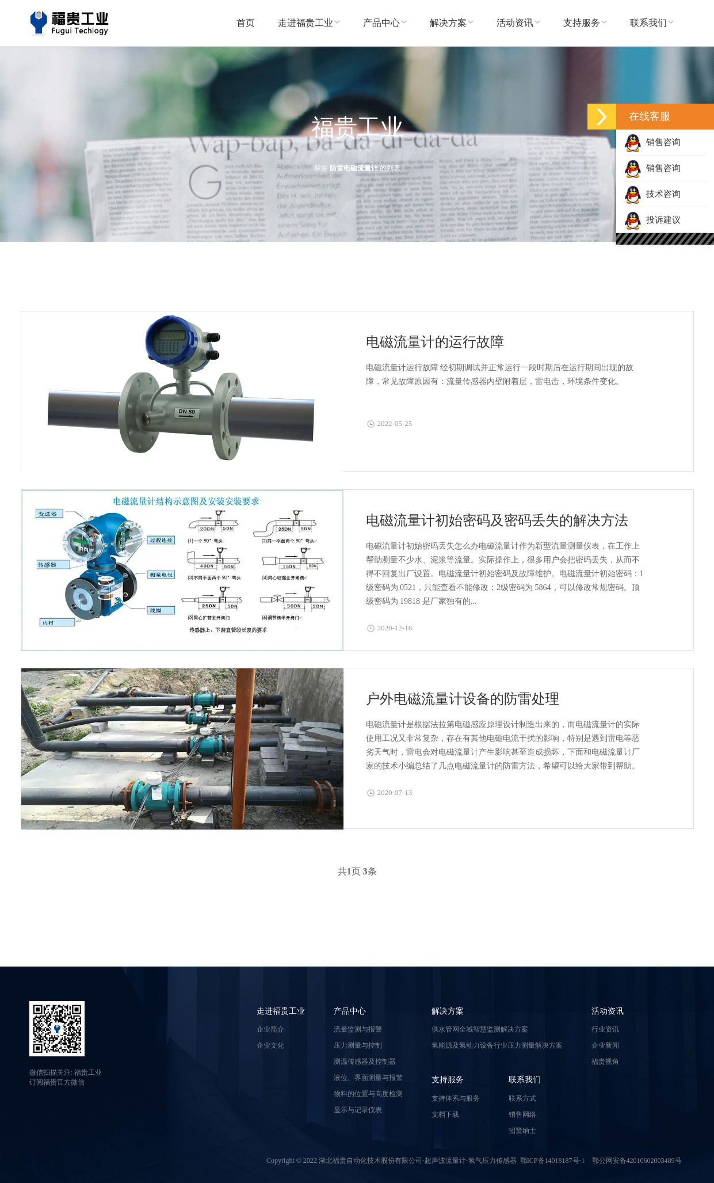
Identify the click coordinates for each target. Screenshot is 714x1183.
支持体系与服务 (456, 1098)
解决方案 (448, 1011)
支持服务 (448, 1079)
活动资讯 (607, 1011)
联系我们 (525, 1079)
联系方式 (522, 1098)
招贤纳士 (522, 1131)
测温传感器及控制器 (365, 1062)
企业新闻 (605, 1045)
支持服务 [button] (585, 23)
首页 (245, 23)
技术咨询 (652, 194)
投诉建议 (652, 220)
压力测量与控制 (358, 1045)
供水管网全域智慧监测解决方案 (480, 1029)
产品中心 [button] (385, 23)
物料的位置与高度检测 (368, 1094)
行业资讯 (605, 1029)
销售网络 (522, 1114)
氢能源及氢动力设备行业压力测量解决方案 (497, 1045)
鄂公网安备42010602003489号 (637, 1161)
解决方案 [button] (452, 23)
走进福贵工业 (281, 1011)
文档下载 (445, 1114)
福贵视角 (605, 1062)
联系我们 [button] (652, 23)
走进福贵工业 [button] (309, 23)
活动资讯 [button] (518, 23)
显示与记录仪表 (358, 1110)
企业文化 (270, 1045)
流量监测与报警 (358, 1029)
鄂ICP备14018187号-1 (552, 1161)
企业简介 (270, 1029)
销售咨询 (652, 142)
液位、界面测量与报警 (368, 1078)
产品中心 (350, 1011)
